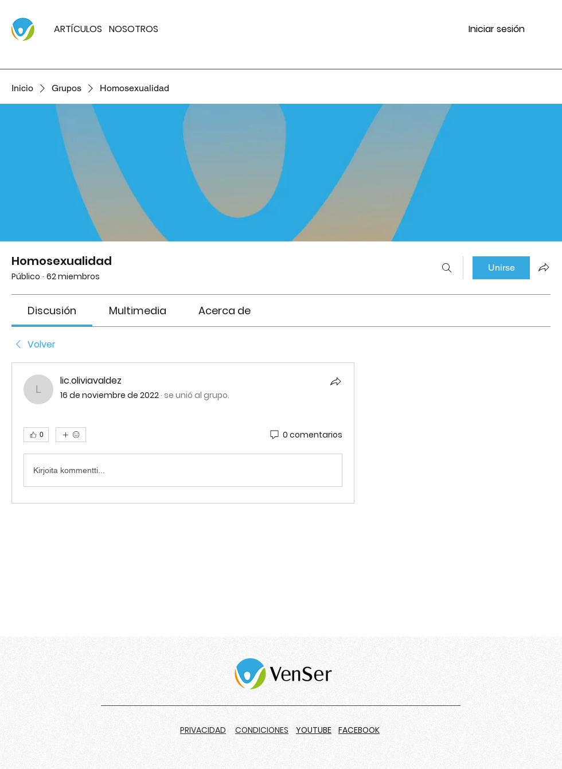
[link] (52, 310)
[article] (182, 432)
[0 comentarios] (305, 435)
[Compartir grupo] (544, 267)
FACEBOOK (359, 730)
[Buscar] (447, 267)
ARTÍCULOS (78, 29)
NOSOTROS (133, 29)
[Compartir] (335, 381)
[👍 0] (36, 434)
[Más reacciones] (71, 434)
